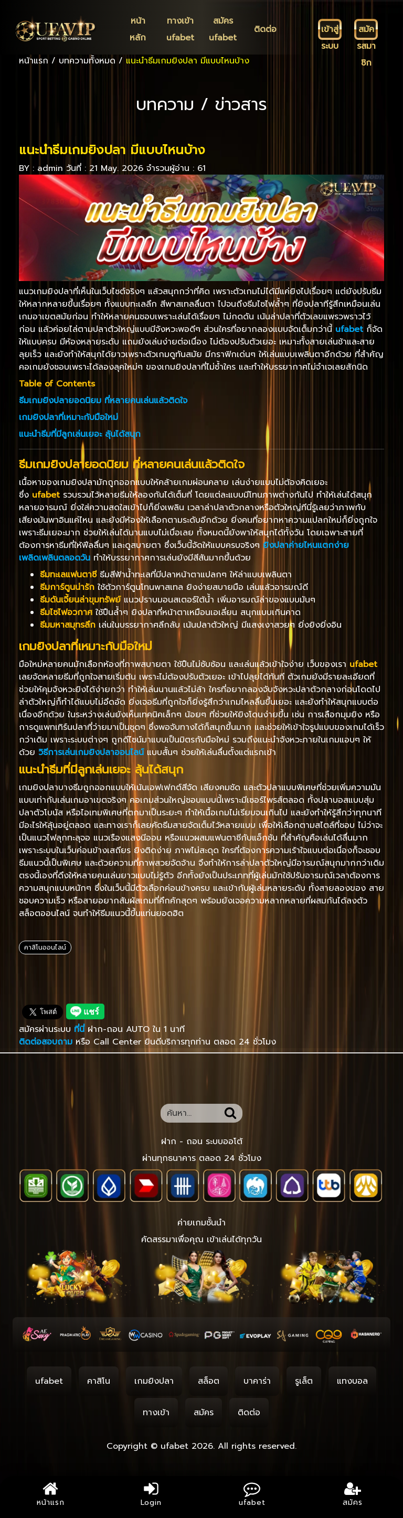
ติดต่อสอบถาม (45, 1042)
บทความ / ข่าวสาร (201, 104)
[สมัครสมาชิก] (366, 29)
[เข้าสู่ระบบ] (330, 29)
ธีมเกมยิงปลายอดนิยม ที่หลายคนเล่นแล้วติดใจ (103, 400)
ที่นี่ (81, 1029)
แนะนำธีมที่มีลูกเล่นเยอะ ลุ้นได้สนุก (80, 434)
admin (50, 168)
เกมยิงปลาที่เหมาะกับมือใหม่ (68, 417)
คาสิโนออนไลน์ (45, 947)
